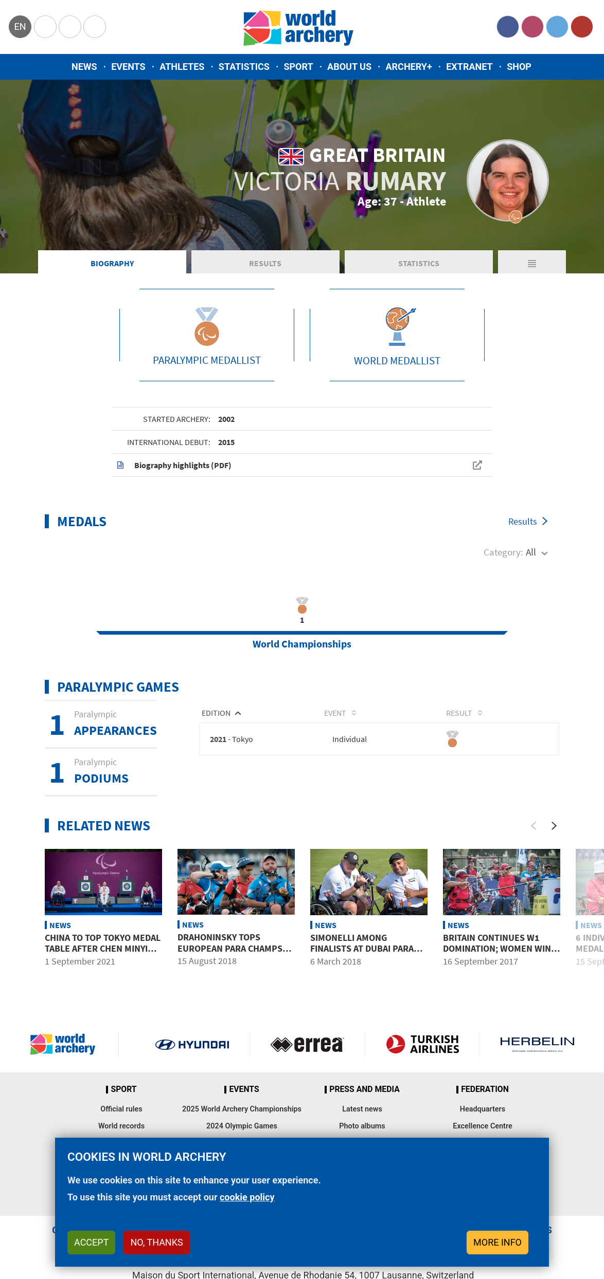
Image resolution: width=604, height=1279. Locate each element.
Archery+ (408, 66)
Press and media (364, 1091)
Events (128, 66)
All (531, 553)
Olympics (45, 26)
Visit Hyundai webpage (192, 1046)
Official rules (121, 1110)
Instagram (532, 26)
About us (349, 66)
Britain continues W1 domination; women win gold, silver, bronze (497, 950)
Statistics (244, 66)
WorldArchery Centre (94, 26)
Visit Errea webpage (307, 1046)
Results (265, 264)
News (84, 66)
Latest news (362, 1110)
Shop (519, 66)
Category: (503, 553)
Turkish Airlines (422, 1046)
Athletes (181, 66)
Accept (91, 1242)
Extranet (469, 66)
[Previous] (533, 827)
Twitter (557, 26)
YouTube (582, 26)
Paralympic (70, 26)
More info (497, 1242)
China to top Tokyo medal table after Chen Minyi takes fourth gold (103, 950)
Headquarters (482, 1110)
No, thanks (156, 1242)
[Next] (554, 827)
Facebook (507, 26)
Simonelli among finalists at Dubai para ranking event (362, 950)
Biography (112, 264)
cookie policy (247, 1197)
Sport (298, 66)
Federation (485, 1091)
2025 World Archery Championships (241, 1110)
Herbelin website (537, 1046)
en (20, 26)
